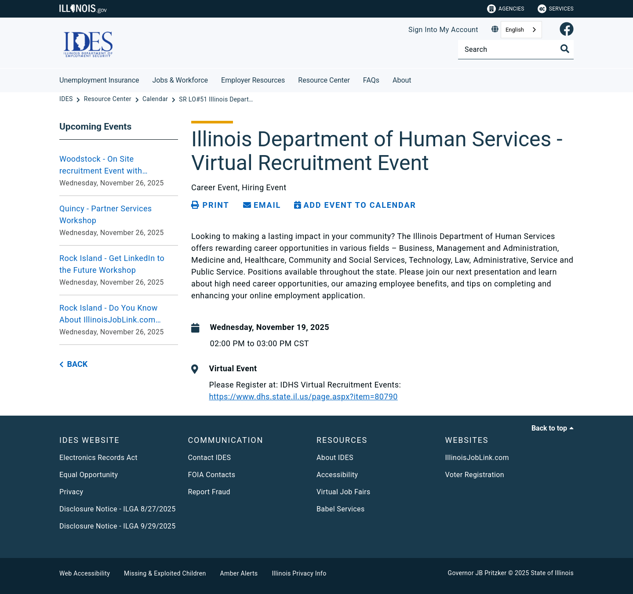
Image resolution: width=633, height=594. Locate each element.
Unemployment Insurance (99, 80)
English (515, 29)
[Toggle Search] (564, 48)
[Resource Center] (108, 99)
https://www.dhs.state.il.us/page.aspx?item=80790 (303, 396)
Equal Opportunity (88, 475)
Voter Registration (475, 475)
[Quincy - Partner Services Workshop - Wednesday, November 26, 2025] (118, 221)
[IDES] (66, 99)
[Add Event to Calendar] (355, 205)
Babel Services (340, 509)
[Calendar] (156, 99)
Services (556, 8)
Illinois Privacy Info (299, 573)
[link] (567, 29)
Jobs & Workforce (180, 80)
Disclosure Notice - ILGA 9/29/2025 (117, 526)
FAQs (371, 80)
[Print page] (210, 205)
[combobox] (521, 29)
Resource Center (324, 80)
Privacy (71, 492)
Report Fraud (209, 492)
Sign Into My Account (443, 29)
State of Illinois (552, 572)
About (402, 80)
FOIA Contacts (212, 475)
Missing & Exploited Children (165, 573)
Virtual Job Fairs (343, 492)
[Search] (516, 49)
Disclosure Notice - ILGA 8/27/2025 (117, 509)
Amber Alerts (239, 573)
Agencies (505, 8)
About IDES (334, 457)
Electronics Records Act (98, 457)
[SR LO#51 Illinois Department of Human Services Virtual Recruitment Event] (216, 99)
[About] (418, 79)
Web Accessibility (84, 573)
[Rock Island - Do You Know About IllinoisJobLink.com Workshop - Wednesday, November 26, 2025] (118, 320)
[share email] (262, 205)
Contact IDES (209, 457)
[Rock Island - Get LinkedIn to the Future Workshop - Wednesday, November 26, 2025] (118, 270)
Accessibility (337, 475)
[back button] (73, 364)
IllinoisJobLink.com (477, 457)
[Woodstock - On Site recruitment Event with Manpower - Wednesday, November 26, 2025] (118, 171)
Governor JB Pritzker (477, 572)
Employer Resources (253, 80)
